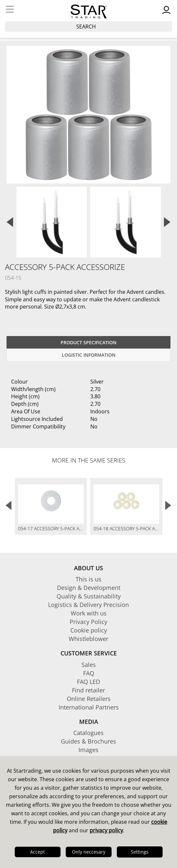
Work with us (89, 613)
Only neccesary (88, 852)
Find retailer (88, 690)
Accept (37, 852)
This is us (88, 579)
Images (88, 750)
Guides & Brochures (88, 741)
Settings (140, 852)
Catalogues (88, 733)
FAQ (88, 673)
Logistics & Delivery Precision (88, 605)
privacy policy (106, 830)
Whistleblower (88, 639)
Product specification (88, 342)
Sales (88, 665)
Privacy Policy (88, 622)
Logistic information (88, 355)
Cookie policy (88, 630)
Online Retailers (89, 699)
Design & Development (88, 588)
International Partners (89, 707)
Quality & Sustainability (89, 596)
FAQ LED (88, 682)
